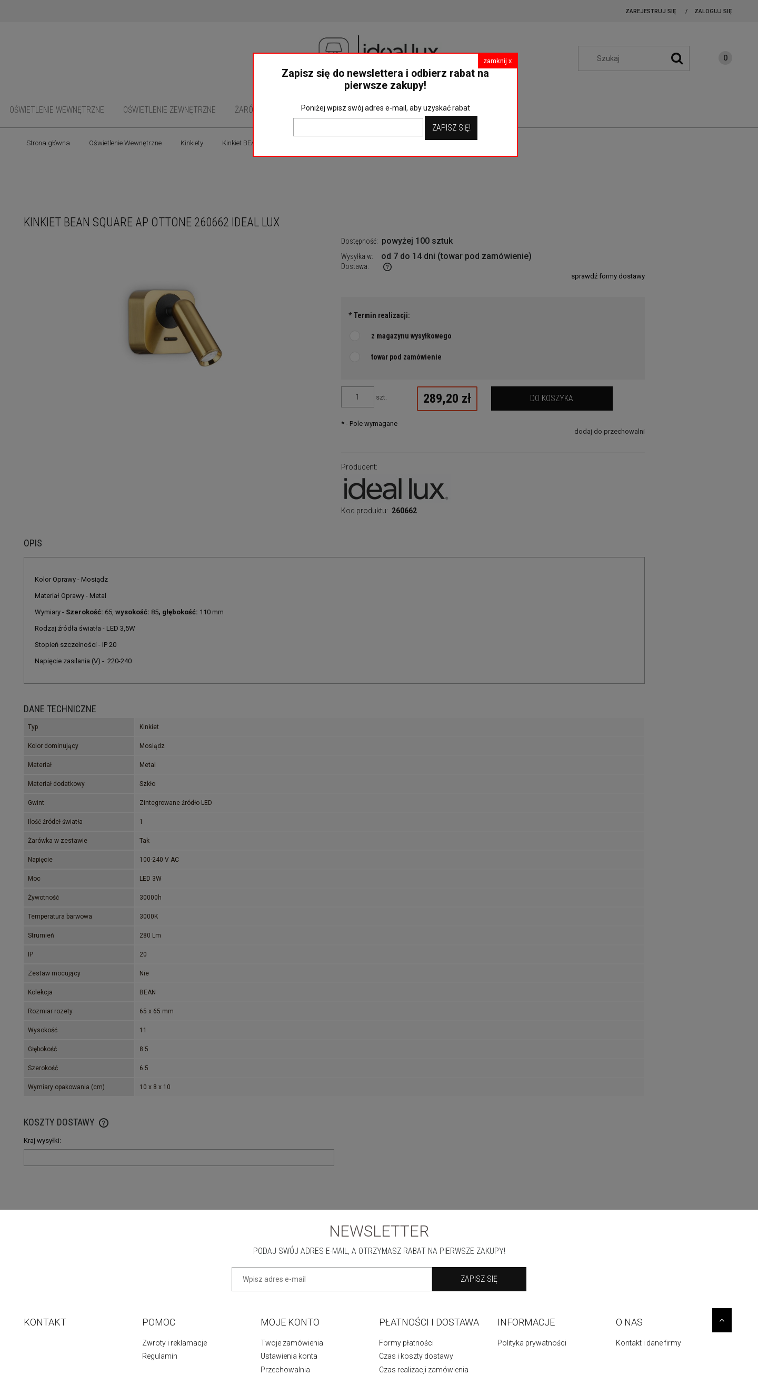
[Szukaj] (677, 58)
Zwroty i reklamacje (174, 1343)
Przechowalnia (285, 1370)
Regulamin (159, 1356)
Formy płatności (406, 1343)
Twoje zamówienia (292, 1343)
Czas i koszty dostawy (416, 1356)
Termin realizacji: (379, 315)
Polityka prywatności (531, 1343)
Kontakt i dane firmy (648, 1343)
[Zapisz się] (479, 1279)
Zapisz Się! (451, 128)
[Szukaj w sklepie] (639, 58)
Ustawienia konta (289, 1356)
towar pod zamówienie (406, 357)
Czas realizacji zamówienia (423, 1370)
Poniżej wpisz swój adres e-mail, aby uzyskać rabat (385, 108)
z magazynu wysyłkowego (411, 336)
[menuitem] (57, 110)
